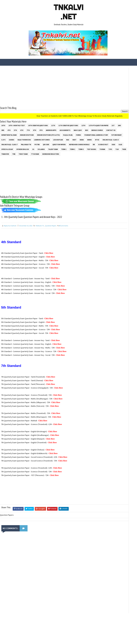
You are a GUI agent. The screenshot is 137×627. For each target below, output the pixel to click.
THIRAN (66, 157)
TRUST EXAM (23, 161)
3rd (38, 128)
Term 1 (27, 157)
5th (50, 128)
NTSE (90, 142)
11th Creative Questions (68, 123)
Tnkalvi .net (68, 12)
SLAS (52, 152)
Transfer (5, 161)
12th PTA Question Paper (11, 128)
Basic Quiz (19, 133)
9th (76, 128)
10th (3, 123)
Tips (74, 157)
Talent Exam (17, 157)
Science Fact (35, 152)
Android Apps (86, 128)
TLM (80, 157)
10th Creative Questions (38, 123)
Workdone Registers (50, 161)
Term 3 (44, 157)
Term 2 (36, 157)
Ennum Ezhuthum (86, 133)
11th (53, 123)
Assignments (6, 133)
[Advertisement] (48, 85)
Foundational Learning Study (60, 138)
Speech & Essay (63, 152)
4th (44, 128)
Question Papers (78, 147)
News (74, 142)
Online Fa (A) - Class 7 (29, 147)
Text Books (55, 157)
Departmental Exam (68, 133)
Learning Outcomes (34, 142)
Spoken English (79, 152)
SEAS (45, 152)
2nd (32, 128)
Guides (4, 142)
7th (63, 128)
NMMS (82, 142)
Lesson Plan (50, 142)
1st (25, 128)
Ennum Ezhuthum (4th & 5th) (12, 138)
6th (57, 128)
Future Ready (81, 138)
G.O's (91, 138)
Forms (42, 138)
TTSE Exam (35, 161)
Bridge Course (38, 133)
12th (83, 123)
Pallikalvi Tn (46, 147)
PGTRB (56, 147)
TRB (13, 161)
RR (26, 152)
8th (70, 128)
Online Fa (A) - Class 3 (9, 147)
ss (90, 152)
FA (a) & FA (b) (32, 138)
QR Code (66, 147)
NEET (67, 142)
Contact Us (52, 133)
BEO (28, 133)
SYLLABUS (4, 157)
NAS (60, 142)
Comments (63, 240)
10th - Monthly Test (17, 123)
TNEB (88, 157)
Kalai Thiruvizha (16, 142)
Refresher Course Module (11, 152)
